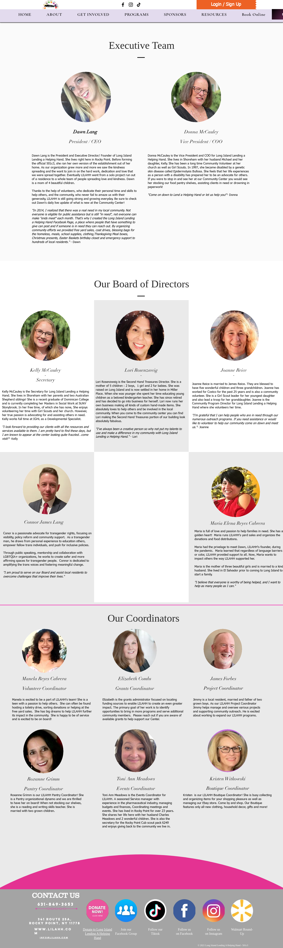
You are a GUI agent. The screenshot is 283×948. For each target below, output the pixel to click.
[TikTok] (139, 4)
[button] (54, 14)
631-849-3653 (55, 904)
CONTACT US (55, 895)
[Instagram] (131, 4)
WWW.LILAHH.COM (53, 931)
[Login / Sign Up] (226, 4)
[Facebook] (123, 4)
